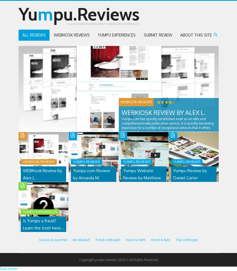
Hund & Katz (160, 240)
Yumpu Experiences (117, 35)
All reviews (34, 35)
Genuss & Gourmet (53, 240)
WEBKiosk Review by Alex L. (163, 112)
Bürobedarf (81, 240)
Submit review (158, 35)
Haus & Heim (136, 240)
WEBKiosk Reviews (72, 35)
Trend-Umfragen (107, 240)
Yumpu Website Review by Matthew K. (142, 178)
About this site (196, 35)
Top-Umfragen (187, 240)
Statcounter (8, 269)
